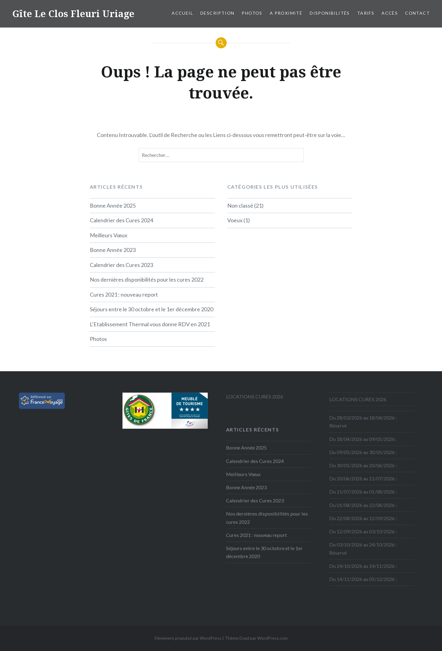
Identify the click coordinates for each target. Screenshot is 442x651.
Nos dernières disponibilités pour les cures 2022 (146, 279)
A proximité (286, 13)
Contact (417, 13)
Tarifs (365, 13)
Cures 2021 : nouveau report (124, 294)
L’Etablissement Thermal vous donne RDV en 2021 (150, 324)
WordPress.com (272, 638)
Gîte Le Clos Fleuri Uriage (73, 13)
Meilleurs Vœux (108, 235)
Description (217, 13)
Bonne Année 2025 (113, 205)
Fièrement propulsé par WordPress (188, 638)
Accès (390, 13)
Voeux (235, 220)
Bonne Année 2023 (113, 249)
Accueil (182, 13)
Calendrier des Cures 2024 (121, 220)
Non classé (240, 205)
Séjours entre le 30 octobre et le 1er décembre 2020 (151, 309)
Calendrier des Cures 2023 (121, 264)
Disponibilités (330, 13)
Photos (252, 13)
